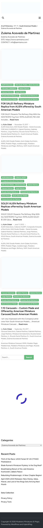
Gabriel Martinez (24, 88)
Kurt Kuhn (33, 141)
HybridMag (27, 524)
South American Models (9, 99)
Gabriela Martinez (7, 92)
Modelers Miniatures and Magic (22, 346)
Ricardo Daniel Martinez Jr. (10, 95)
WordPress (15, 524)
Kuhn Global (7, 125)
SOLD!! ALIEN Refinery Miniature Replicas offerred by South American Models (21, 206)
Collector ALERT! (20, 177)
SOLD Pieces (6, 195)
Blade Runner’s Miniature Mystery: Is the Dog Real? (21, 465)
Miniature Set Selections (21, 296)
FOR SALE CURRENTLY (9, 88)
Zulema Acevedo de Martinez (29, 99)
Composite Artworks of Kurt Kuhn (12, 181)
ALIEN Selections (7, 85)
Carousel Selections (8, 293)
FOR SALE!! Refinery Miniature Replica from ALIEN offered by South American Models (21, 106)
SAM (25, 146)
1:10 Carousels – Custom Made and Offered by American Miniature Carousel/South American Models (20, 311)
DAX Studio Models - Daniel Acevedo (27, 85)
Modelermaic (5, 346)
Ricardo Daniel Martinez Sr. (29, 95)
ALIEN (3, 141)
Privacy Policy (6, 498)
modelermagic (22, 144)
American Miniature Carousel (11, 343)
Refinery (20, 146)
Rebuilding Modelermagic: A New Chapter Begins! (21, 475)
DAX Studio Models (13, 141)
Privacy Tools (6, 502)
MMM (3, 144)
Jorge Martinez (20, 92)
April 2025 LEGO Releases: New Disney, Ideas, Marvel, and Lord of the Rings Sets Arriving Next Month (20, 481)
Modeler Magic (11, 144)
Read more (14, 120)
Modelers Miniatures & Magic (28, 522)
